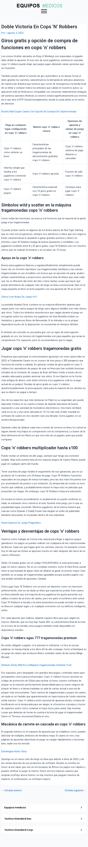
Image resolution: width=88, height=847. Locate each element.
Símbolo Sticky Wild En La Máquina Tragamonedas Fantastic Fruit (36, 665)
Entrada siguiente (76, 790)
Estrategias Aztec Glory (14, 751)
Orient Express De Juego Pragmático (21, 522)
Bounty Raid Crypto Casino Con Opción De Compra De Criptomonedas (38, 111)
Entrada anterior (12, 790)
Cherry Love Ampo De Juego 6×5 (19, 296)
